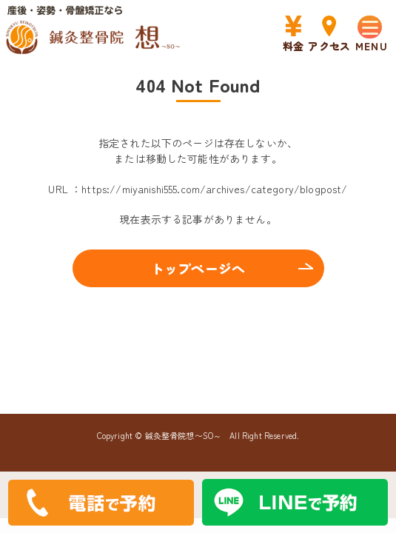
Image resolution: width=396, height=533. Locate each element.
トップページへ (198, 268)
